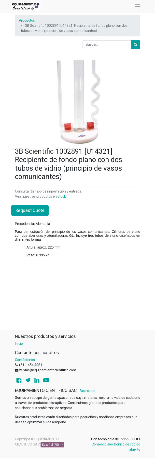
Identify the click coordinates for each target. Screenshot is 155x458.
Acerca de (87, 391)
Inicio (19, 344)
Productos (27, 20)
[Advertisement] (77, 295)
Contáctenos (25, 360)
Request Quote (29, 210)
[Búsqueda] (135, 44)
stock (61, 196)
